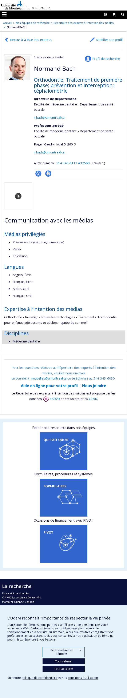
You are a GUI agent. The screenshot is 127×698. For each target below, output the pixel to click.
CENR (93, 399)
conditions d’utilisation (83, 678)
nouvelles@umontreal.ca (49, 378)
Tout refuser (63, 661)
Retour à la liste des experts (31, 39)
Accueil (7, 23)
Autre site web (48, 173)
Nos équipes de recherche (33, 23)
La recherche (38, 7)
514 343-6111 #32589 (73, 163)
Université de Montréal (12, 5)
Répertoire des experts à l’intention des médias (83, 23)
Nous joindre (94, 385)
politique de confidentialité (39, 678)
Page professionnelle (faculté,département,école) (38, 173)
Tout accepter (63, 669)
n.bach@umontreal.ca (49, 117)
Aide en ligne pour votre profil (49, 385)
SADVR (51, 399)
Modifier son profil (109, 39)
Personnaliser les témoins (65, 652)
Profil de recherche (106, 58)
